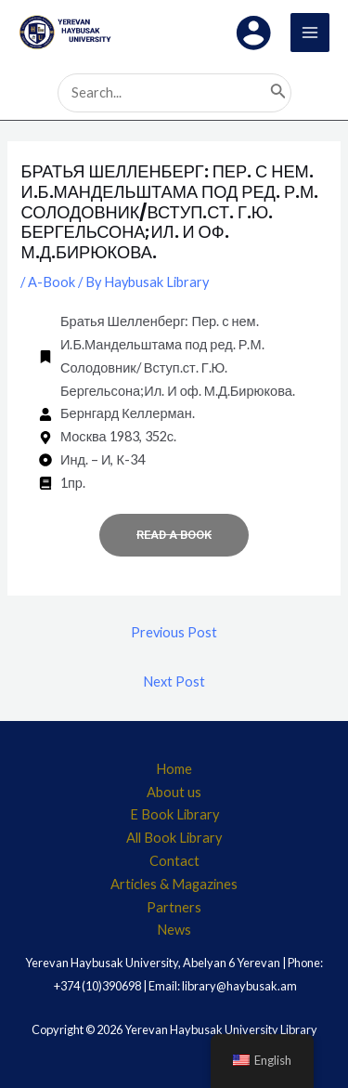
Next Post (174, 681)
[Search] (278, 92)
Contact (174, 861)
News (174, 929)
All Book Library (174, 837)
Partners (174, 907)
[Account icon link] (253, 32)
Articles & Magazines (174, 884)
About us (174, 792)
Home (174, 769)
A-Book (51, 282)
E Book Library (174, 814)
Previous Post (174, 632)
